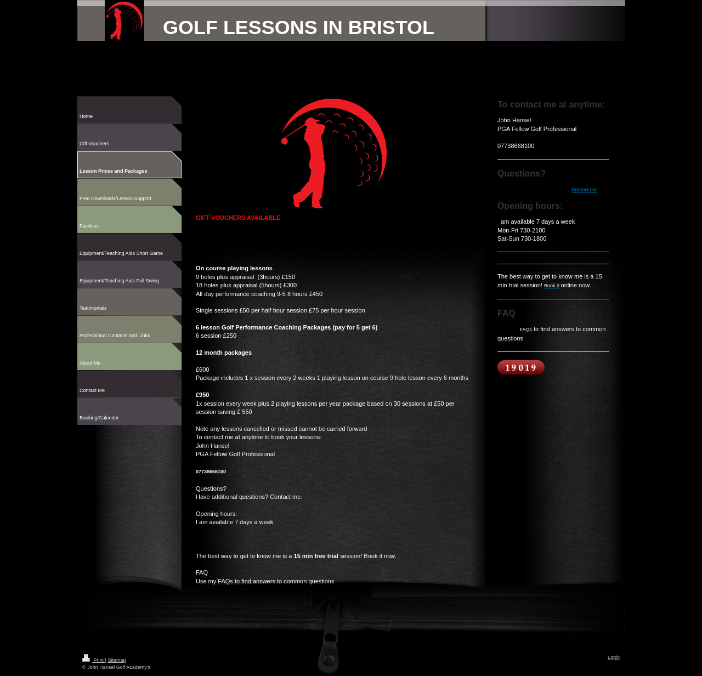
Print (93, 660)
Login (614, 657)
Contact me (584, 189)
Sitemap (116, 660)
